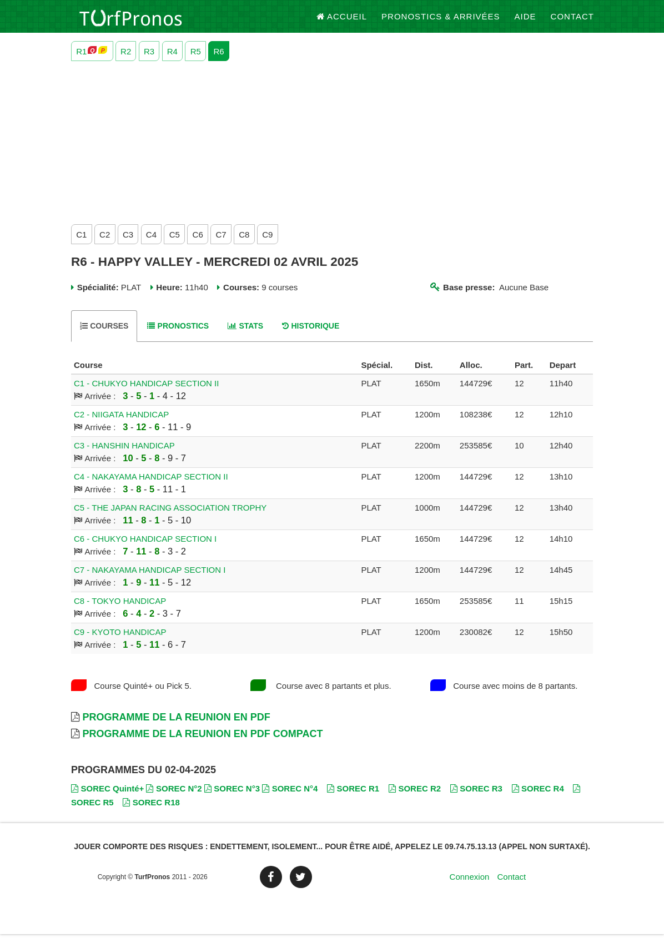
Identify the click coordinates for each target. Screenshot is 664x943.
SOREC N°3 (232, 797)
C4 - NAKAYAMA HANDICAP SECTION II (151, 486)
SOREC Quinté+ (107, 797)
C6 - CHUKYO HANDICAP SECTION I (145, 548)
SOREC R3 (476, 797)
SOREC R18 (151, 811)
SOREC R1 (353, 797)
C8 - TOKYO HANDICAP (120, 610)
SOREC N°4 (290, 797)
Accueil (342, 22)
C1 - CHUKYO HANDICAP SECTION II (146, 392)
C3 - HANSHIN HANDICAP (124, 455)
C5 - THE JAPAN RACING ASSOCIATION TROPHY (170, 517)
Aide (525, 22)
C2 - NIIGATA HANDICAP (121, 423)
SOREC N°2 (174, 797)
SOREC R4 (538, 797)
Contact (572, 22)
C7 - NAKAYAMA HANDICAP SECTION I (149, 579)
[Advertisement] (332, 149)
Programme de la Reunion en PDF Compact (202, 743)
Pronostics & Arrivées (440, 22)
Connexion (470, 886)
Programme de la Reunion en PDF (176, 726)
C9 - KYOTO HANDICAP (120, 641)
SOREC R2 (415, 797)
